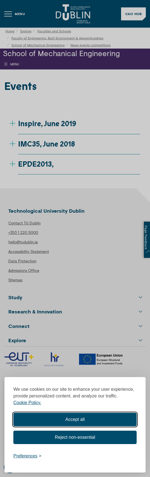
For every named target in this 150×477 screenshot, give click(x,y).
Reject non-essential (75, 437)
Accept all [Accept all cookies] (75, 419)
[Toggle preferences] (27, 456)
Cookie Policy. (27, 402)
